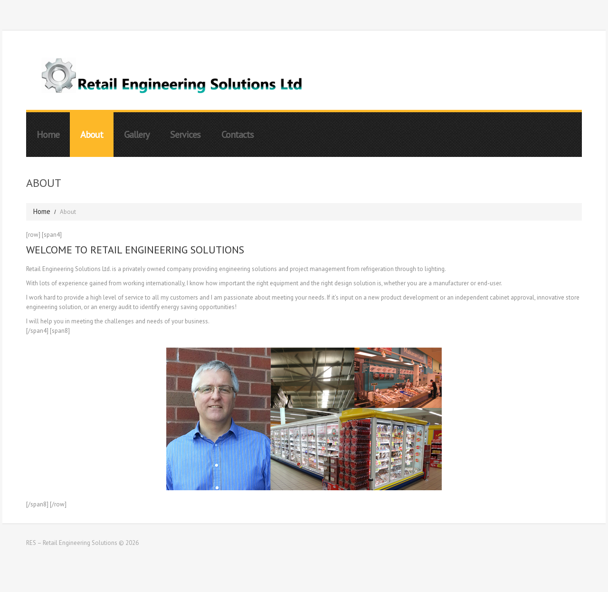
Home (48, 134)
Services (185, 134)
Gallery (136, 134)
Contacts (237, 134)
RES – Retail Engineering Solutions (71, 543)
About (91, 134)
